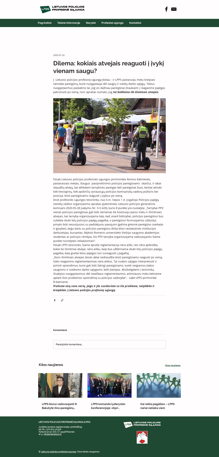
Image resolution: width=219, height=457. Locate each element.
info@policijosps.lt (52, 434)
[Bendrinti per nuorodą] (62, 300)
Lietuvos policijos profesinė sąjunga (58, 451)
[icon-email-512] (174, 9)
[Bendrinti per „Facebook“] (54, 300)
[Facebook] (166, 9)
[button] (68, 22)
